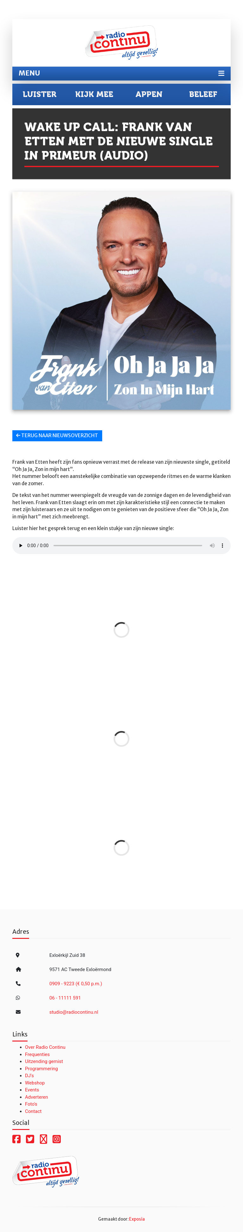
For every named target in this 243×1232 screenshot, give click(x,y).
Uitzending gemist (44, 1061)
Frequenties (37, 1054)
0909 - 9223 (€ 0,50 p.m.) (75, 984)
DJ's (29, 1075)
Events (32, 1090)
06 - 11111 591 (65, 998)
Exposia (137, 1219)
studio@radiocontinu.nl (73, 1012)
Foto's (31, 1104)
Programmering (41, 1069)
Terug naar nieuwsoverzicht (57, 435)
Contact (33, 1111)
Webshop (35, 1083)
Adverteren (36, 1097)
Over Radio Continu (45, 1047)
